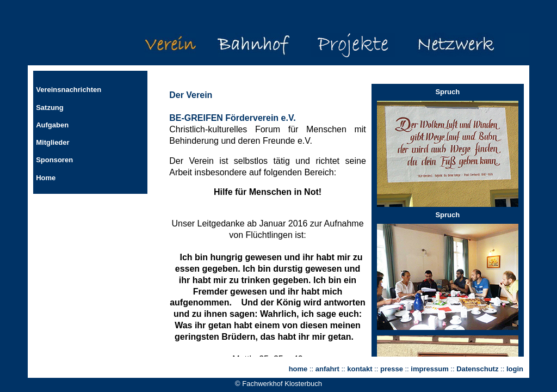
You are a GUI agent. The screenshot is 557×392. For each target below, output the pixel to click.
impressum (429, 369)
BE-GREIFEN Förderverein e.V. (232, 117)
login (514, 369)
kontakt (359, 369)
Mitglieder (52, 142)
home (298, 369)
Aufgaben (52, 125)
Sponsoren (54, 160)
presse (391, 369)
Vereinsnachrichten (68, 89)
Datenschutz (478, 369)
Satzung (50, 107)
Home (45, 178)
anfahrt (327, 369)
